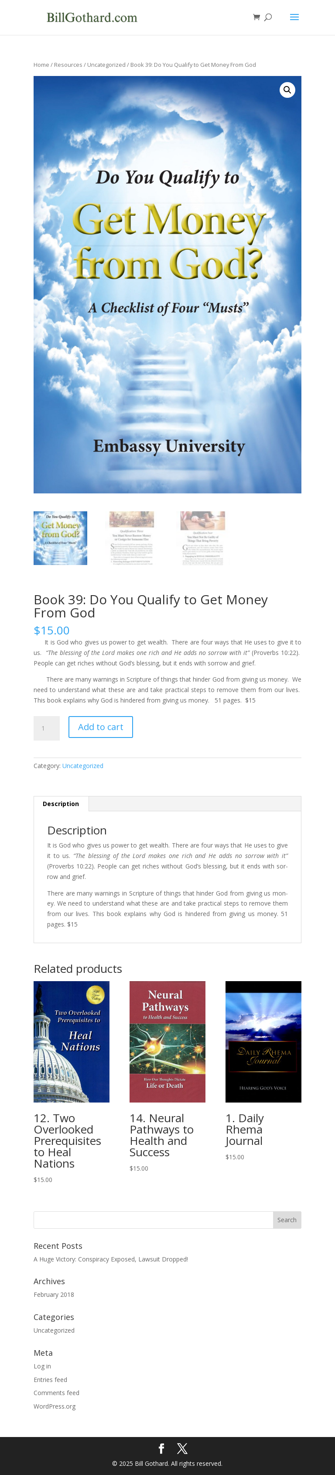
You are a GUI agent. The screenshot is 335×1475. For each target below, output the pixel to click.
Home (41, 65)
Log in (42, 1365)
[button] (287, 90)
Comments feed (56, 1393)
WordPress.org (54, 1406)
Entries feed (50, 1379)
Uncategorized (106, 65)
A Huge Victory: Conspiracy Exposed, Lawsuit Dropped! (111, 1258)
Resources (68, 65)
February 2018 (54, 1294)
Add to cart (100, 726)
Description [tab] (61, 804)
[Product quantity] (47, 728)
